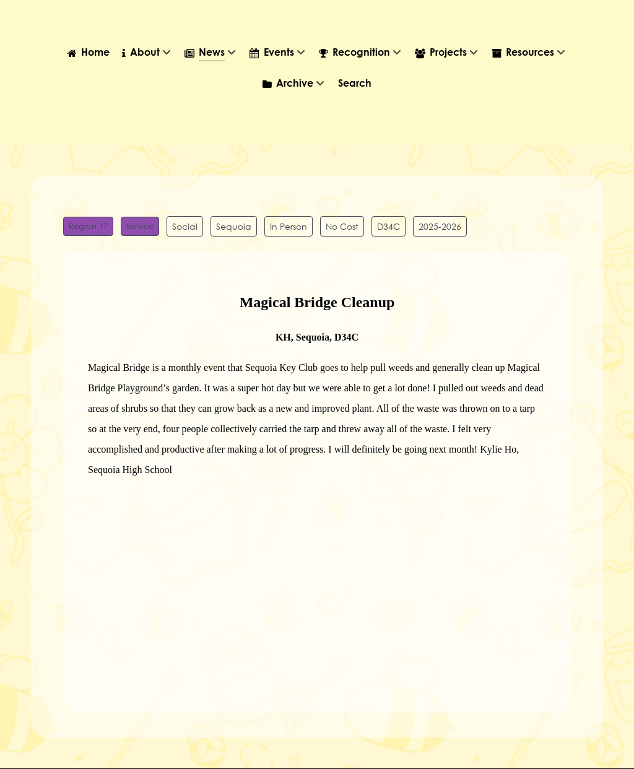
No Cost (342, 226)
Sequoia (233, 226)
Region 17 (88, 226)
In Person (288, 226)
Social (185, 226)
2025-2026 (440, 226)
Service (140, 226)
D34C (388, 226)
